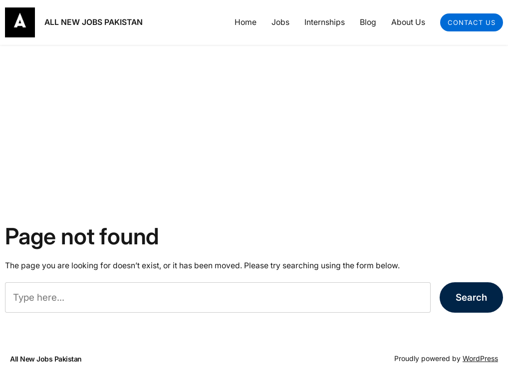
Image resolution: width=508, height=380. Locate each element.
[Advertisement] (254, 124)
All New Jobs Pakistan (93, 22)
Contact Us (472, 22)
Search (471, 297)
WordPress (480, 358)
